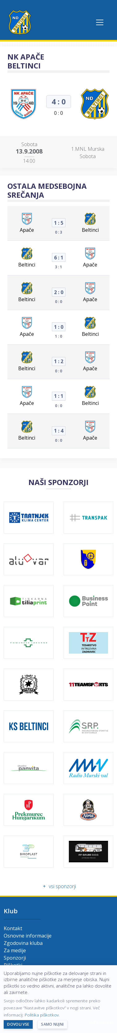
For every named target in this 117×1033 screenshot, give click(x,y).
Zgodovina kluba (23, 943)
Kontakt (13, 928)
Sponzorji (15, 957)
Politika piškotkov (42, 1015)
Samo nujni (52, 1024)
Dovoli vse (18, 1024)
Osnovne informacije (28, 935)
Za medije (15, 950)
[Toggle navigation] (99, 22)
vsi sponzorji (58, 886)
